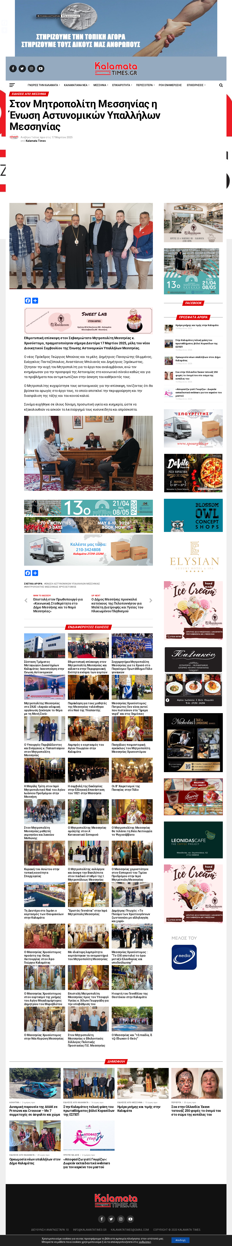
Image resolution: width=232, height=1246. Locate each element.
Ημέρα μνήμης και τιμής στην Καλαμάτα (197, 325)
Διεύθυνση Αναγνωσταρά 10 (50, 1235)
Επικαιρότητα (121, 85)
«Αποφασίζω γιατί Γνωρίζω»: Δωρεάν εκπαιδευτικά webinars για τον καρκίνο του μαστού (199, 392)
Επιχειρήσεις (195, 85)
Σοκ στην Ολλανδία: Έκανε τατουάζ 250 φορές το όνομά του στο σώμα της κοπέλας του (197, 375)
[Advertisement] (116, 175)
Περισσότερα (144, 85)
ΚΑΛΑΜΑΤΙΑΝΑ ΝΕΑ (75, 85)
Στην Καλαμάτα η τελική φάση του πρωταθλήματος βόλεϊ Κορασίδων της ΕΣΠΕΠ (197, 343)
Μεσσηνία (99, 85)
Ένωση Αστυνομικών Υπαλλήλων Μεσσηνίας (73, 584)
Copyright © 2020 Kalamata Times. (177, 1235)
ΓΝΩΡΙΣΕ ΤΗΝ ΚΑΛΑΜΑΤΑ (43, 85)
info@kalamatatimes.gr (90, 1235)
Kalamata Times (36, 140)
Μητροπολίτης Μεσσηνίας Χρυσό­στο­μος (51, 587)
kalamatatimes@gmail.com (130, 1235)
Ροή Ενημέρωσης (170, 85)
